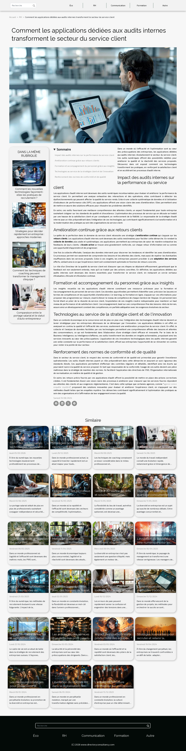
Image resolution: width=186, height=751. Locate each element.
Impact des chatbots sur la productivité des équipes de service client (113, 638)
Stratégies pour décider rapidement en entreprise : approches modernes (29, 234)
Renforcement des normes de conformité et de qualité (80, 177)
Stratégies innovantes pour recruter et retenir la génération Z (155, 638)
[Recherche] (23, 5)
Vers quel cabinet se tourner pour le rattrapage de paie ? (112, 590)
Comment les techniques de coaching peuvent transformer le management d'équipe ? (29, 275)
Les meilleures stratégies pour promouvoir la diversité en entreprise (27, 686)
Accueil (12, 17)
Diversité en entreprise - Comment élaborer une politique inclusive (111, 542)
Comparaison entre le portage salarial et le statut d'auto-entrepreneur (29, 315)
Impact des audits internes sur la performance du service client (84, 155)
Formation (141, 5)
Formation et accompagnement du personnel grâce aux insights (84, 166)
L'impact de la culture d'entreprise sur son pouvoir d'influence (114, 686)
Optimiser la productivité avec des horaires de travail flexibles (70, 590)
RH (94, 5)
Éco (71, 5)
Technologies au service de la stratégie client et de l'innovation (84, 171)
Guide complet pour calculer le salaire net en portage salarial (26, 494)
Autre (165, 5)
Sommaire (64, 149)
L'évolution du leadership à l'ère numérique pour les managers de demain (155, 542)
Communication (118, 5)
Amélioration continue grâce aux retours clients (77, 160)
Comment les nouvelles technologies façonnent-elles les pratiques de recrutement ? (29, 193)
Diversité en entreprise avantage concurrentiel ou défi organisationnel (155, 494)
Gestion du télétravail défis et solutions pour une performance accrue (113, 494)
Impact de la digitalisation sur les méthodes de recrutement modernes (27, 590)
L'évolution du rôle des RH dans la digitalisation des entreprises (70, 686)
